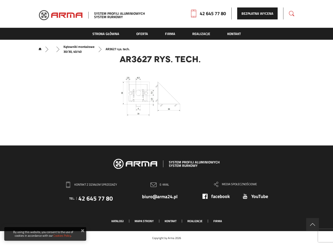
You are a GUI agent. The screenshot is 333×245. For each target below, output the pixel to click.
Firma (217, 221)
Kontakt (171, 221)
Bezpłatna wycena (257, 13)
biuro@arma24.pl (160, 196)
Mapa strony (144, 221)
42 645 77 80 (213, 13)
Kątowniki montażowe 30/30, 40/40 (79, 49)
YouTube (259, 196)
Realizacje (194, 221)
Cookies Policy (62, 235)
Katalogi (117, 221)
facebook (220, 196)
